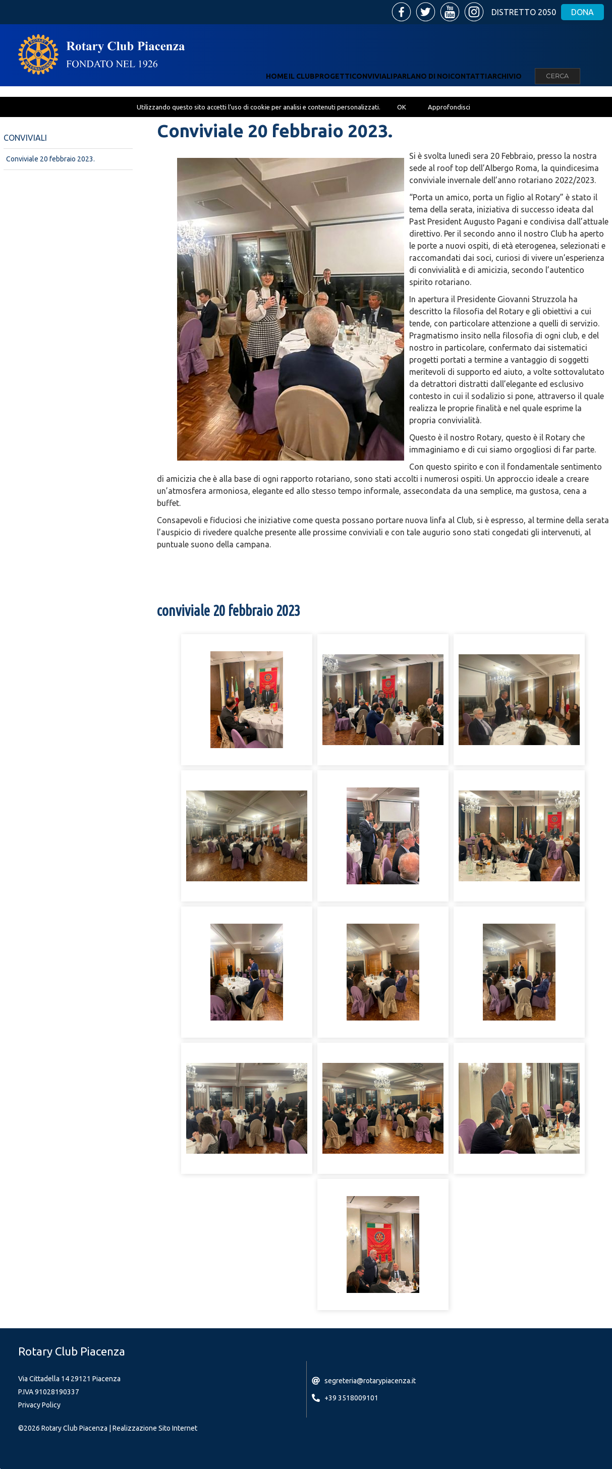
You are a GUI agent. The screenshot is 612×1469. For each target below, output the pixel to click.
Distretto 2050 (523, 12)
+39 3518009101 (351, 1398)
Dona (582, 12)
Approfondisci (449, 106)
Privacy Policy (39, 1405)
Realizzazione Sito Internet (155, 1428)
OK (401, 106)
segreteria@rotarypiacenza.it (370, 1381)
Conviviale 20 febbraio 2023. (50, 159)
